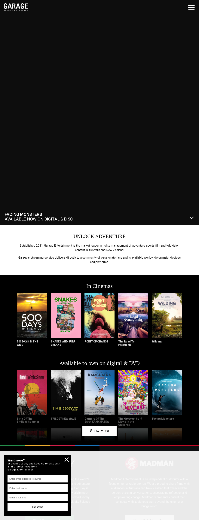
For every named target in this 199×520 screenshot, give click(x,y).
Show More (99, 431)
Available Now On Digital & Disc (39, 216)
